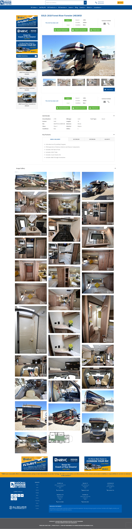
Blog (76, 7)
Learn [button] (70, 7)
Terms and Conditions (45, 525)
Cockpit (107, 139)
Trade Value (95, 30)
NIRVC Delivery (55, 139)
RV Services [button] (62, 7)
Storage (37, 493)
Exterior (76, 139)
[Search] (64, 3)
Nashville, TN (60, 495)
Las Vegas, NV (110, 483)
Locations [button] (97, 7)
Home (37, 485)
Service (37, 490)
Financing (37, 501)
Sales (37, 487)
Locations (37, 506)
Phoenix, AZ (85, 495)
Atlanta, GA (60, 483)
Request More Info (61, 30)
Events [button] (82, 7)
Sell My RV (42, 7)
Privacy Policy (55, 525)
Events (37, 498)
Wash (37, 495)
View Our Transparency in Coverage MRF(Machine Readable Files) (77, 525)
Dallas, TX (85, 483)
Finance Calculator (79, 30)
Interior (92, 139)
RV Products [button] (51, 7)
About (37, 503)
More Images (107, 89)
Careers (37, 509)
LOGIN (120, 2)
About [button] (89, 7)
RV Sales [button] (33, 7)
